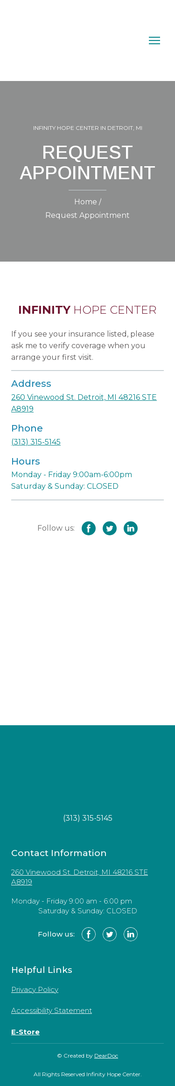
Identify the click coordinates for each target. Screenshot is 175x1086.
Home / (87, 201)
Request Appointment (87, 215)
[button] (89, 528)
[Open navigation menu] (154, 40)
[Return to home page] (61, 40)
